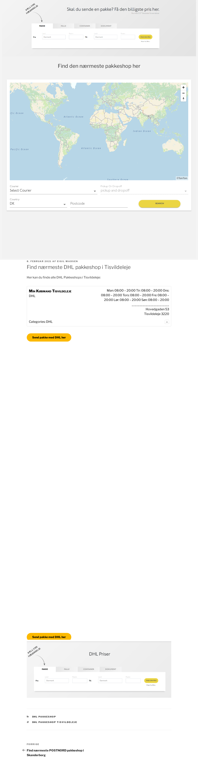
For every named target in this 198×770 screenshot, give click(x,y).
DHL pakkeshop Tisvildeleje (54, 722)
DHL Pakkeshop (44, 716)
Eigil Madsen (67, 261)
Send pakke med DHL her (49, 337)
